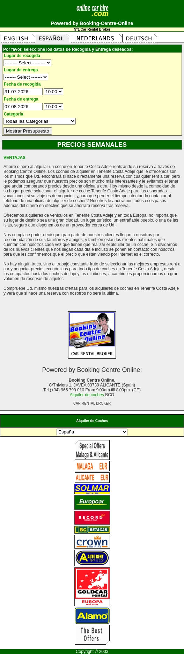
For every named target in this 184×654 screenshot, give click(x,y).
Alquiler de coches (87, 394)
